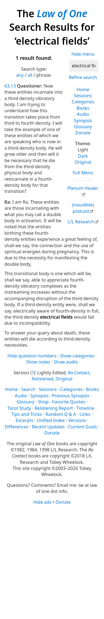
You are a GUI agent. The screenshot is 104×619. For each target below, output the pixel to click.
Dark (83, 156)
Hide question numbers (32, 356)
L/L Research (81, 222)
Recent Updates (48, 427)
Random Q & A (60, 414)
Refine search (83, 77)
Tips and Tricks (26, 414)
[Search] (83, 65)
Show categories (77, 356)
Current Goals (82, 427)
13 (13, 86)
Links (85, 414)
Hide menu (83, 54)
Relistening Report (53, 408)
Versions (77, 420)
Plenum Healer (82, 188)
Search (28, 389)
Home (83, 89)
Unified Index (51, 420)
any (20, 75)
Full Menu (83, 173)
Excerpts (25, 420)
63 (6, 86)
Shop (43, 402)
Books (83, 108)
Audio (83, 114)
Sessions (83, 96)
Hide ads (42, 502)
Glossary (83, 127)
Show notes (38, 362)
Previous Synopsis (70, 396)
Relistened (42, 379)
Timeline (85, 408)
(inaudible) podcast (83, 208)
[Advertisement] (52, 561)
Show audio (66, 362)
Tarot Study (19, 408)
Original (83, 162)
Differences (16, 427)
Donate (82, 133)
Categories (83, 102)
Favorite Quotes (68, 402)
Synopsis (83, 120)
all (29, 75)
